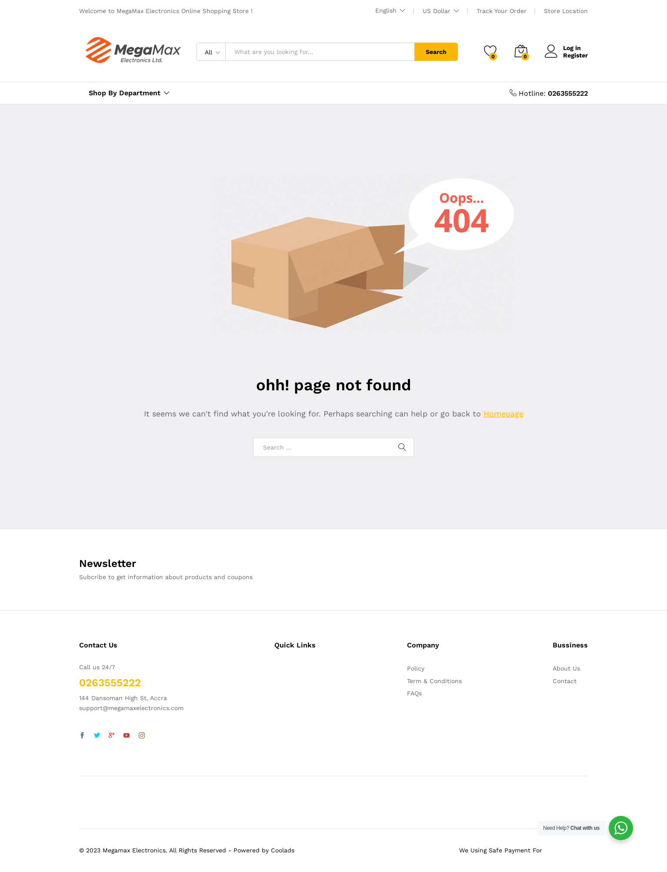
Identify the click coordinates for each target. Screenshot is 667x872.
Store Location (566, 10)
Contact (565, 680)
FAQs (414, 693)
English (386, 10)
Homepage (504, 413)
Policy (415, 668)
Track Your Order (502, 10)
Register (575, 55)
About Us (566, 668)
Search (436, 51)
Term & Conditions (434, 680)
